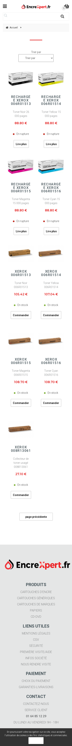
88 (21, 123)
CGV (36, 639)
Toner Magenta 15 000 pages (21, 201)
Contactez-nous (36, 704)
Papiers (36, 610)
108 (21, 382)
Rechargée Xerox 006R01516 (51, 187)
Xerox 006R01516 (51, 361)
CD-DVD (36, 616)
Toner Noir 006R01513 (21, 285)
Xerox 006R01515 (21, 361)
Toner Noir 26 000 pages (21, 113)
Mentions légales (36, 633)
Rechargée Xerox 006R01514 (51, 100)
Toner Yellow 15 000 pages (51, 113)
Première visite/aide (36, 652)
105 (21, 294)
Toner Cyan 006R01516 (51, 372)
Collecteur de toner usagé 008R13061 (21, 462)
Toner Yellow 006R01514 (51, 285)
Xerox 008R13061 (21, 448)
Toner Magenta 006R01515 (21, 372)
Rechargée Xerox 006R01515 (21, 187)
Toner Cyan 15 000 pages (51, 201)
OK (36, 740)
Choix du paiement (36, 681)
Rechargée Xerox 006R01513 (21, 100)
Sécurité (36, 646)
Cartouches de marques (36, 604)
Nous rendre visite (36, 664)
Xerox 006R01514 (51, 273)
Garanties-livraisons (36, 687)
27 (20, 474)
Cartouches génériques (36, 598)
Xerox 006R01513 (21, 273)
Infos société (36, 658)
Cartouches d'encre (36, 592)
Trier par (36, 52)
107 (51, 294)
